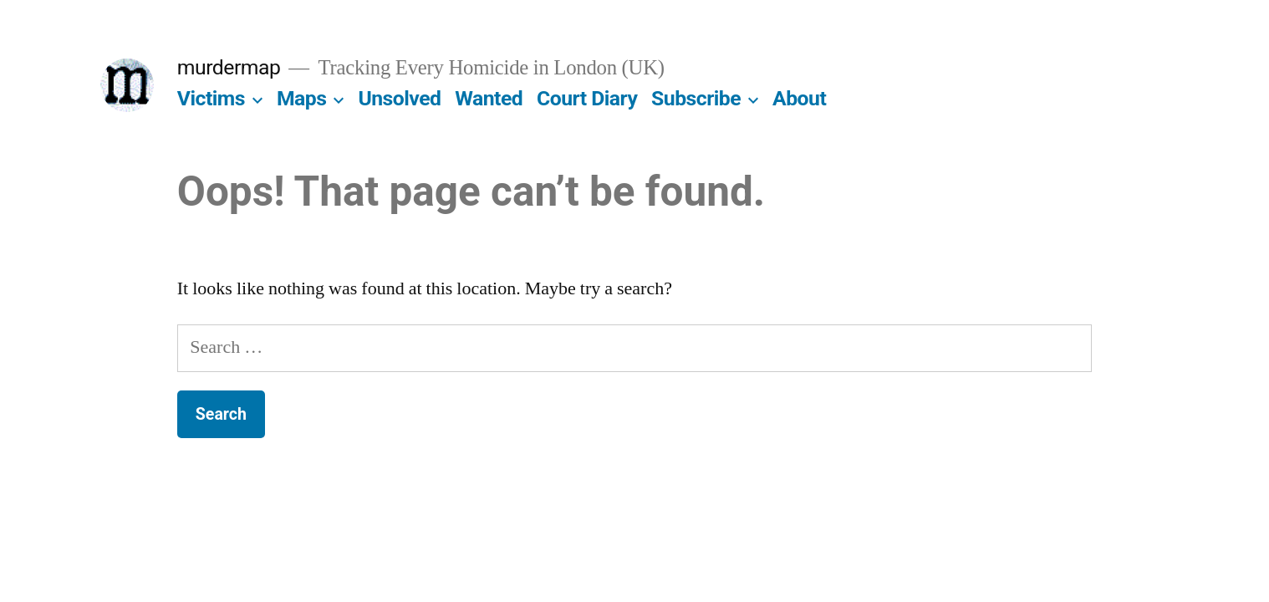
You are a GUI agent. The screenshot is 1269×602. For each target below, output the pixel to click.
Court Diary (587, 98)
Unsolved (399, 98)
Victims (211, 98)
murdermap (229, 67)
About (799, 98)
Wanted (488, 98)
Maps (302, 98)
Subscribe (696, 98)
